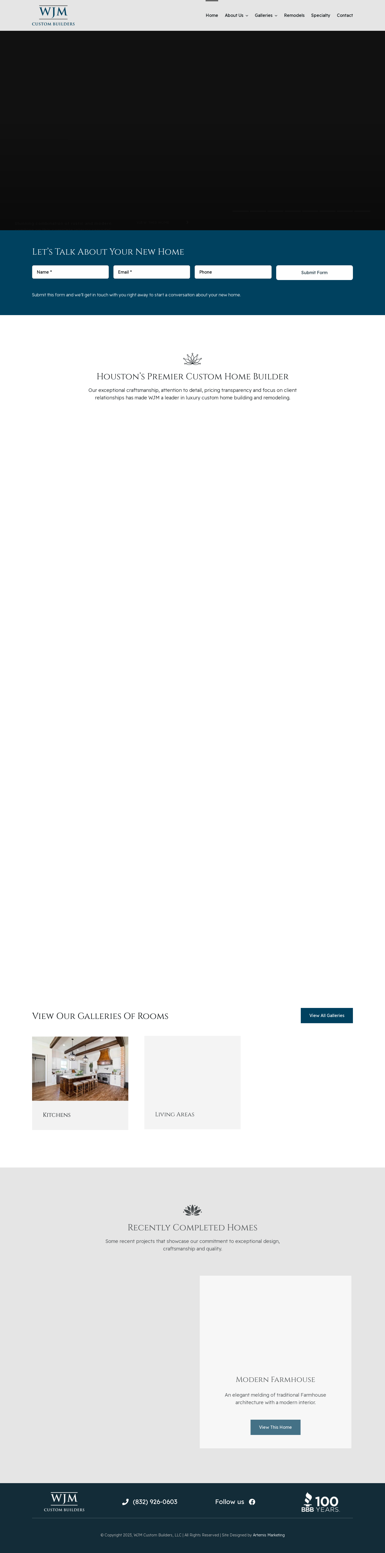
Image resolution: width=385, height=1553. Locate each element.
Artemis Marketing (269, 1534)
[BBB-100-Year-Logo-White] (321, 1493)
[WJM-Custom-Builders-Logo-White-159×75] (64, 1494)
